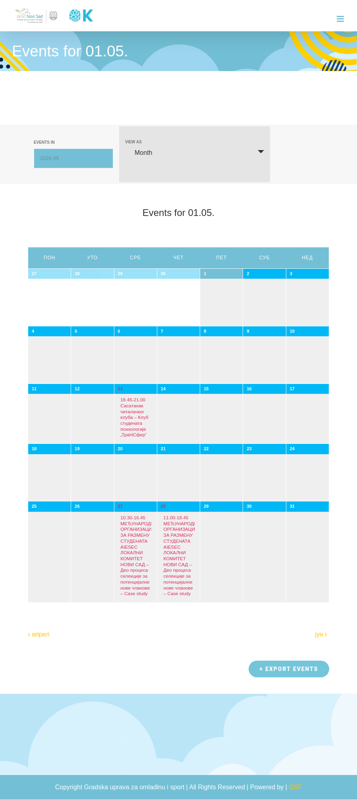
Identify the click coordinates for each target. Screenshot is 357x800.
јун (319, 634)
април (41, 634)
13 (120, 388)
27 (120, 506)
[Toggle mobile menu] (341, 19)
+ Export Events (288, 669)
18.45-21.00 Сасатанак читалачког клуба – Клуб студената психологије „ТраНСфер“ (134, 417)
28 (163, 506)
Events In (44, 143)
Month (138, 152)
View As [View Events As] (133, 142)
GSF (295, 787)
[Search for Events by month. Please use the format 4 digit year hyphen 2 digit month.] (73, 158)
